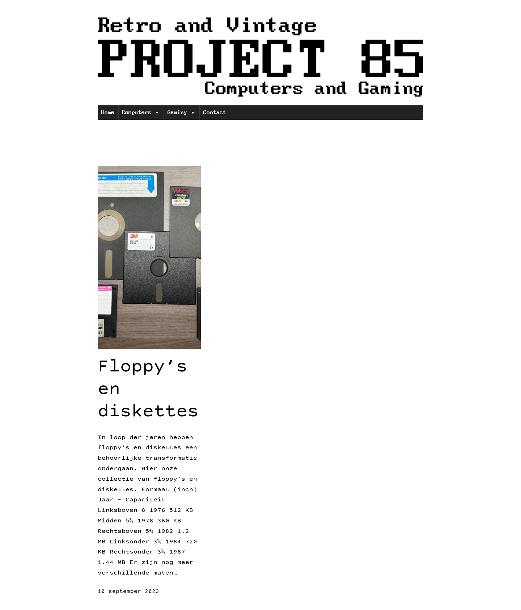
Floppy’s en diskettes (148, 390)
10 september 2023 (128, 592)
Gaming (182, 112)
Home (107, 112)
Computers (141, 112)
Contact (214, 112)
